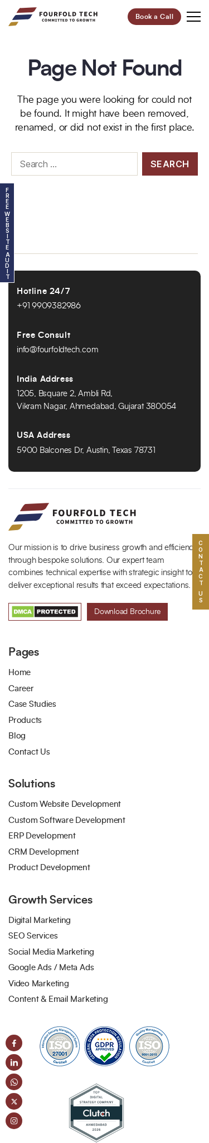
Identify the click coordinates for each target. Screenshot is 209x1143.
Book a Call (154, 16)
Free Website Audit (7, 233)
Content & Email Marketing (58, 999)
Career (21, 689)
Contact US (200, 571)
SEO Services (32, 936)
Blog (17, 736)
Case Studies (32, 704)
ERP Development (42, 836)
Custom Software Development (66, 820)
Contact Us (29, 752)
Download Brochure (127, 612)
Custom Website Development (64, 804)
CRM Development (43, 852)
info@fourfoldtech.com (57, 350)
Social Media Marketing (51, 952)
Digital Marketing (39, 920)
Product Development (49, 868)
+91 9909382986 (49, 306)
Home (19, 672)
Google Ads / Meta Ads (51, 968)
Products (25, 720)
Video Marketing (38, 984)
